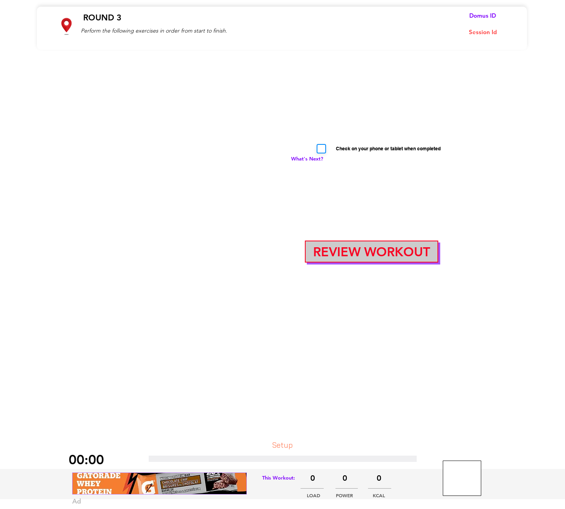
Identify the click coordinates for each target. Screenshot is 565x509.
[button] (371, 252)
